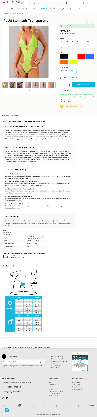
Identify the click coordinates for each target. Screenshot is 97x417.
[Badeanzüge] (88, 8)
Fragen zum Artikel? (10, 256)
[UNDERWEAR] (43, 8)
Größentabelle (15, 116)
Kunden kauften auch (18, 347)
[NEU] (12, 8)
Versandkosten (59, 412)
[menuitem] (49, 3)
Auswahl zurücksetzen (68, 77)
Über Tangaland (77, 389)
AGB (49, 382)
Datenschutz (52, 385)
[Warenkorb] (93, 3)
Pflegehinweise (76, 387)
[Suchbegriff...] (49, 3)
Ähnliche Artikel (6, 347)
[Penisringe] (78, 8)
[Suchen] (66, 3)
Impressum (51, 387)
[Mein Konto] (88, 3)
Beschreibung (6, 116)
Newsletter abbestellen (55, 391)
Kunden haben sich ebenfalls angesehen (37, 347)
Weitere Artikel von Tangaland (13, 257)
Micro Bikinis (76, 385)
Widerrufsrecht (53, 395)
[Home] (7, 8)
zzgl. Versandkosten (70, 33)
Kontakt (50, 389)
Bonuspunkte (76, 382)
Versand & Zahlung (54, 393)
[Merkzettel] (83, 3)
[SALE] (18, 8)
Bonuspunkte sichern (75, 106)
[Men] (71, 8)
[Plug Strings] (53, 8)
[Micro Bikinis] (26, 8)
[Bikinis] (34, 8)
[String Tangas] (63, 8)
